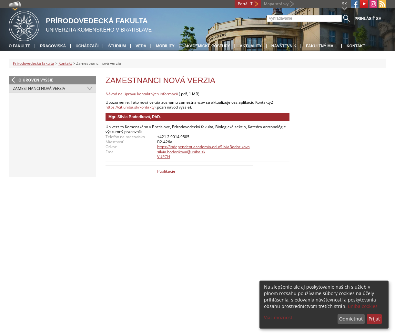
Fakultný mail (321, 46)
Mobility (165, 46)
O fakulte (19, 46)
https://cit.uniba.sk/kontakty (130, 107)
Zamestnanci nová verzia (39, 88)
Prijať (374, 319)
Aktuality (251, 46)
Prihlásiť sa (368, 18)
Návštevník (283, 46)
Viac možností (279, 317)
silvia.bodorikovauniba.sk (181, 152)
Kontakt (356, 46)
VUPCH (163, 156)
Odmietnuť (351, 319)
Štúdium (117, 46)
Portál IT (245, 3)
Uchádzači (87, 46)
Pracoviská (53, 46)
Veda (141, 46)
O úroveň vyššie (35, 80)
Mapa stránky (276, 3)
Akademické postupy (207, 46)
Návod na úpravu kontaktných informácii (142, 94)
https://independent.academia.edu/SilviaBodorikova (203, 146)
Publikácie (166, 171)
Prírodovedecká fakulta (33, 63)
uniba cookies (363, 306)
